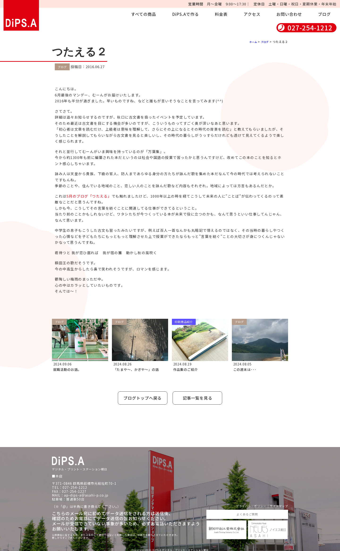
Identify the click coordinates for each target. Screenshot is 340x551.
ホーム (250, 42)
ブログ (324, 14)
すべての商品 (143, 14)
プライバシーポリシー (245, 503)
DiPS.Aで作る (185, 14)
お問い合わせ (289, 14)
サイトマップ (277, 503)
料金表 (221, 14)
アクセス (252, 14)
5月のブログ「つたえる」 (89, 196)
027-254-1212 (310, 27)
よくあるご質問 (247, 511)
